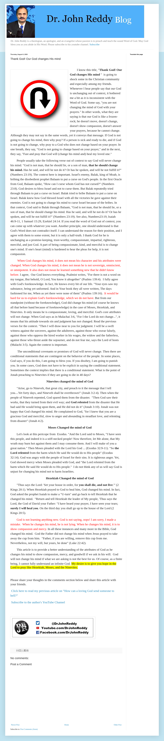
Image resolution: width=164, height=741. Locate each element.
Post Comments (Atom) (29, 729)
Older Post (118, 725)
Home (66, 725)
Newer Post (15, 725)
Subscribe (94, 44)
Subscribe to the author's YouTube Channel (38, 602)
